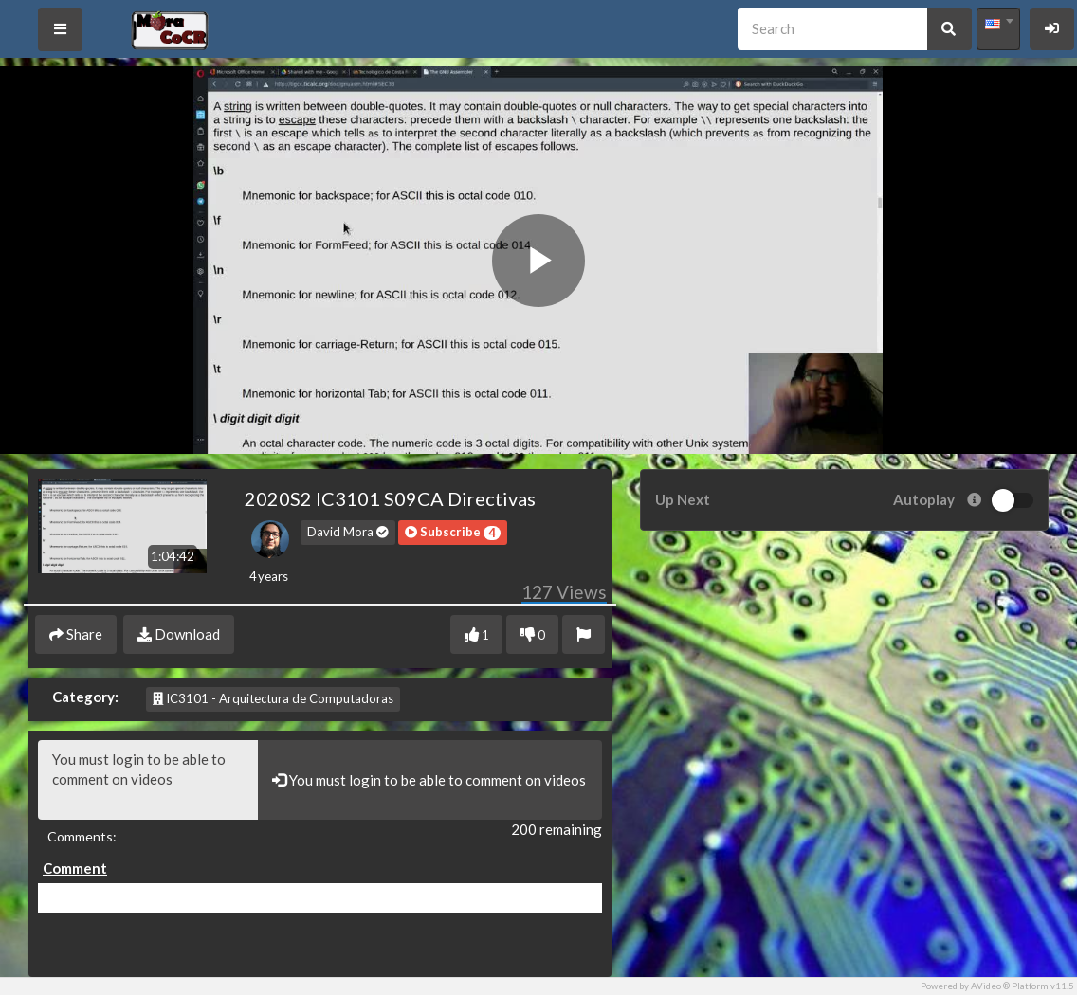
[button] (452, 532)
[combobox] (998, 29)
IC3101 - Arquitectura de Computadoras (273, 698)
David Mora (348, 531)
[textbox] (998, 24)
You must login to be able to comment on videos (148, 780)
